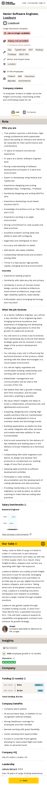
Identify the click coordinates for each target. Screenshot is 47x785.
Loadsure (9, 17)
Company (29, 112)
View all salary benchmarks (15, 534)
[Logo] (8, 3)
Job (15, 112)
